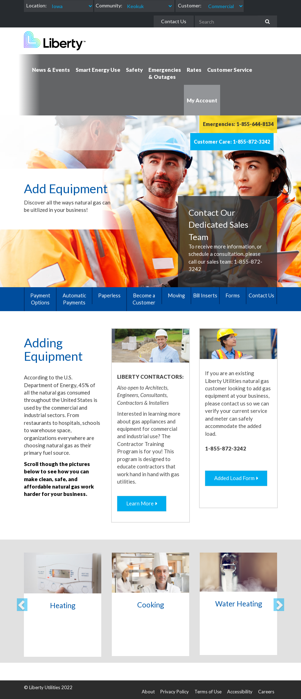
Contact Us (173, 21)
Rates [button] (194, 70)
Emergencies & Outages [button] (164, 73)
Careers (266, 691)
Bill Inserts (205, 295)
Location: (36, 5)
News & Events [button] (51, 70)
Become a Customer (144, 299)
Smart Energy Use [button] (98, 70)
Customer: (189, 5)
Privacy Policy (174, 691)
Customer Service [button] (229, 70)
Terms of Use (208, 691)
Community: (109, 5)
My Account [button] (202, 100)
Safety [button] (134, 70)
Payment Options (40, 299)
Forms (232, 295)
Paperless (109, 295)
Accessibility (239, 691)
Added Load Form (234, 478)
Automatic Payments (74, 299)
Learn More (140, 503)
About (148, 691)
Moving (176, 295)
